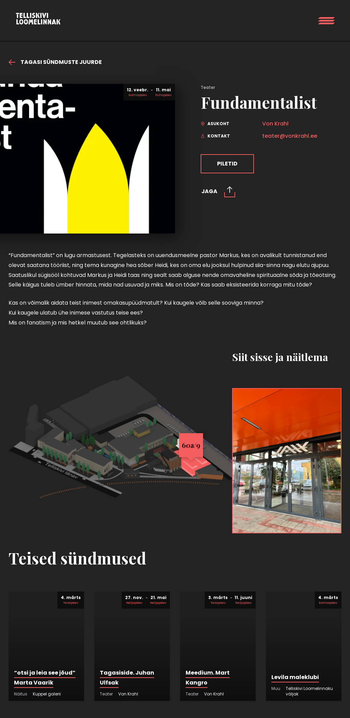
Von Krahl (275, 124)
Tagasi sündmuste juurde (55, 62)
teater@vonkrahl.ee (289, 136)
